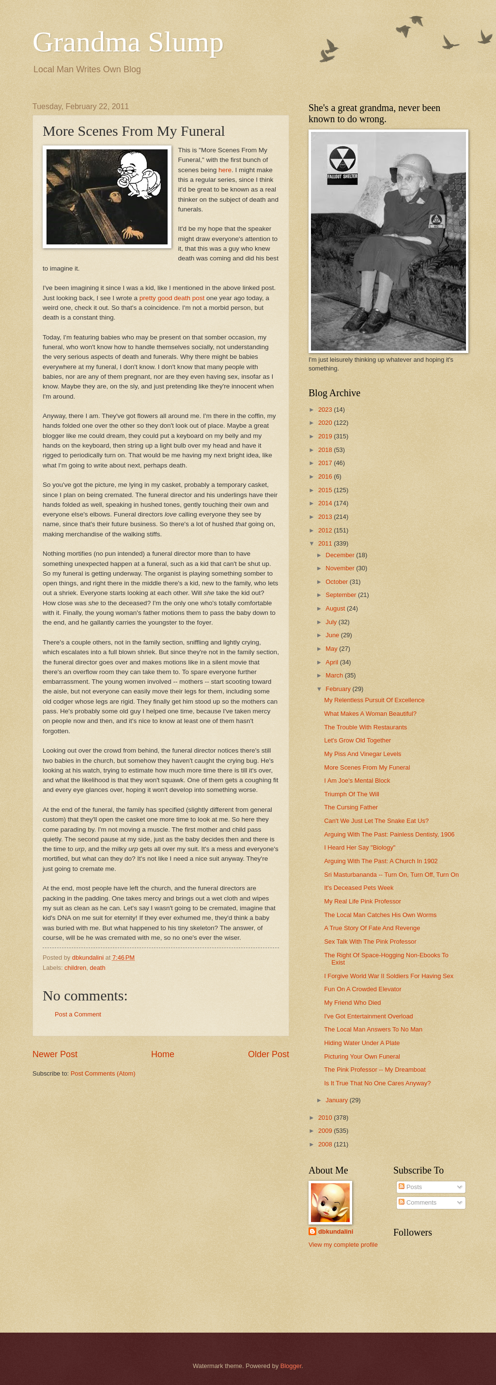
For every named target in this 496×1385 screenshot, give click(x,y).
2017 (326, 463)
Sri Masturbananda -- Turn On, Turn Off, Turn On (391, 874)
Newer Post (55, 1054)
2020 (326, 422)
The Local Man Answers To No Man (373, 1029)
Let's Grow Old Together (357, 740)
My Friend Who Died (352, 1002)
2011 (326, 543)
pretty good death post (172, 298)
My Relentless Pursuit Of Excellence (374, 700)
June (333, 635)
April (333, 662)
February (339, 688)
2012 (326, 530)
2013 (326, 516)
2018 (326, 449)
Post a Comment (78, 1014)
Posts (410, 1187)
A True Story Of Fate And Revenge (372, 928)
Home (162, 1054)
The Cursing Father (351, 807)
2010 (326, 1117)
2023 (326, 409)
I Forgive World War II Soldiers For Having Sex (388, 976)
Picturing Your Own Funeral (362, 1056)
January (337, 1100)
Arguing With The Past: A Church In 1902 (381, 861)
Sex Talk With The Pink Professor (370, 941)
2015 (326, 490)
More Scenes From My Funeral (367, 767)
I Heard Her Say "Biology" (359, 847)
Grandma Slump (128, 42)
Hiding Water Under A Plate (362, 1043)
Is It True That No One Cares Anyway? (377, 1083)
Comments (417, 1202)
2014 (326, 503)
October (337, 581)
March (335, 675)
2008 (326, 1144)
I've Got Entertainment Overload (368, 1016)
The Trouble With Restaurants (365, 727)
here (225, 170)
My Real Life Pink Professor (362, 901)
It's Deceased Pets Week (358, 887)
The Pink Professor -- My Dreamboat (375, 1069)
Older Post (268, 1054)
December (341, 555)
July (332, 622)
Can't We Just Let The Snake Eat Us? (376, 820)
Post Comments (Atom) (103, 1073)
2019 (326, 436)
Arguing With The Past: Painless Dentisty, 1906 (389, 834)
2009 (326, 1130)
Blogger (291, 1365)
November (341, 568)
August (336, 608)
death (97, 967)
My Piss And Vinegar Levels (362, 753)
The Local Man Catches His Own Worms (380, 914)
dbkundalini (335, 1231)
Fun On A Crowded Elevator (363, 989)
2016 (326, 476)
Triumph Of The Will (351, 794)
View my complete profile (343, 1244)
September (342, 594)
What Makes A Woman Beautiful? (370, 713)
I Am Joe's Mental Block (357, 780)
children (75, 967)
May (332, 648)
